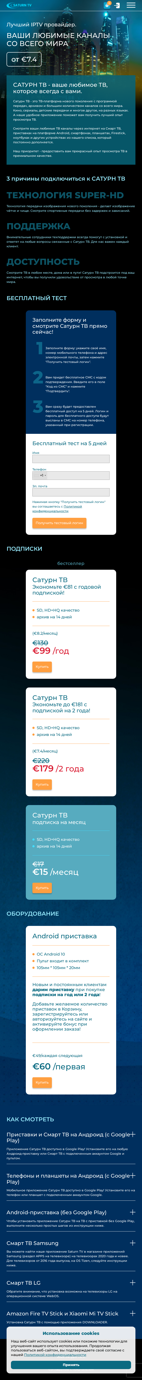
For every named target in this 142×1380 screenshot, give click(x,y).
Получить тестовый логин (59, 523)
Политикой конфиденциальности (55, 1355)
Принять (71, 1365)
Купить (42, 888)
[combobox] (40, 475)
